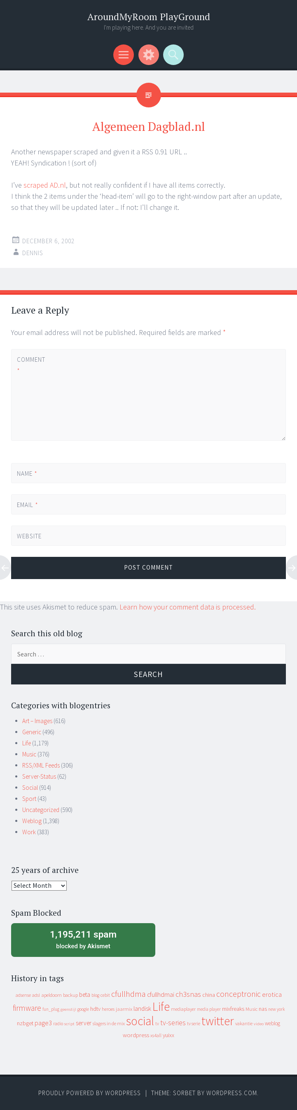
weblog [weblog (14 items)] (272, 1023)
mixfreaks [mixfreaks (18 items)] (233, 1008)
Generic (31, 732)
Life (26, 743)
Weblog (32, 821)
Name (27, 473)
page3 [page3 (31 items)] (43, 1023)
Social (30, 787)
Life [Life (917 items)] (161, 1006)
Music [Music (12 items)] (251, 1009)
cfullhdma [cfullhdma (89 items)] (128, 994)
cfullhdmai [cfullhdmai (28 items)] (160, 994)
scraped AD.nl (44, 185)
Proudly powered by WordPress (89, 1093)
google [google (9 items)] (83, 1009)
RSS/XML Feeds (41, 765)
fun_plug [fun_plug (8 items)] (50, 1009)
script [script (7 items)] (69, 1023)
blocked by (83, 939)
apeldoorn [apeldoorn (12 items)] (51, 995)
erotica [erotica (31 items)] (272, 994)
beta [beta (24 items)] (84, 994)
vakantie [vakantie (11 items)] (244, 1023)
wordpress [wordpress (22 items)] (136, 1035)
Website (29, 536)
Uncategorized (40, 810)
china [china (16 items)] (208, 994)
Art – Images (37, 721)
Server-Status (39, 776)
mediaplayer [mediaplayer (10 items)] (183, 1009)
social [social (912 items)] (140, 1021)
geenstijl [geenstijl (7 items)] (68, 1009)
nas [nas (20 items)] (263, 1008)
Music (29, 754)
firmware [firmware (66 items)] (27, 1008)
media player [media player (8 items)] (209, 1009)
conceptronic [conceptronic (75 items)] (238, 994)
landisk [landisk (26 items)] (142, 1008)
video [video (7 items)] (259, 1023)
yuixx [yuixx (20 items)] (168, 1035)
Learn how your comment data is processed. (187, 607)
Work (29, 832)
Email (27, 505)
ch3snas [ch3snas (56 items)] (188, 994)
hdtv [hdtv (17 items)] (95, 1008)
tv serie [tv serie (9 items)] (193, 1023)
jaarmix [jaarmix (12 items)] (124, 1009)
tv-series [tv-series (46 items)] (173, 1022)
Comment (31, 365)
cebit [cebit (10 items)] (105, 995)
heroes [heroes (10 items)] (108, 1009)
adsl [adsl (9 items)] (36, 995)
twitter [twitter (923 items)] (217, 1021)
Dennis (32, 253)
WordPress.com (231, 1093)
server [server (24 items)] (83, 1023)
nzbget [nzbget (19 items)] (25, 1023)
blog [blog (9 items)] (95, 995)
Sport (29, 799)
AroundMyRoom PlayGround (148, 16)
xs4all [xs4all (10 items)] (155, 1035)
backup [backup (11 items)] (70, 995)
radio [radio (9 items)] (58, 1023)
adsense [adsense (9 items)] (23, 995)
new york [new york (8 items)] (276, 1009)
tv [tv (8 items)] (157, 1023)
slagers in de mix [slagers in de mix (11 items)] (109, 1023)
